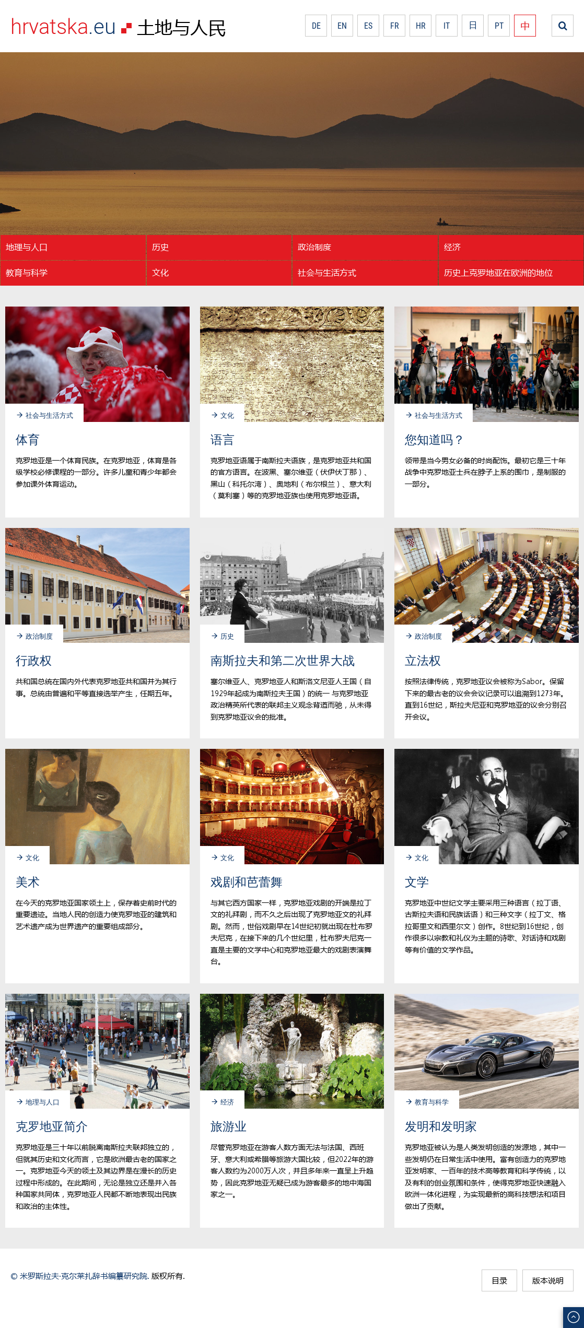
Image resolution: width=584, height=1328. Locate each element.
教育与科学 (27, 272)
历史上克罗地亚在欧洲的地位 (498, 272)
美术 (28, 882)
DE (316, 25)
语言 (223, 439)
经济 (452, 246)
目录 (499, 1280)
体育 (28, 439)
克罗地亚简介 (52, 1126)
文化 (160, 272)
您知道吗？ (435, 439)
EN (342, 25)
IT (446, 25)
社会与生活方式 (327, 272)
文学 (417, 882)
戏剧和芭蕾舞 (247, 882)
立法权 (423, 660)
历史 (160, 246)
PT (499, 25)
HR (421, 25)
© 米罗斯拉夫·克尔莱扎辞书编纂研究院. (79, 1276)
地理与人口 (27, 246)
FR (394, 25)
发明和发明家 (441, 1126)
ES (368, 25)
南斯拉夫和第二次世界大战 (283, 660)
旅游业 (229, 1126)
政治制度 (314, 246)
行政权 (34, 660)
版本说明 (548, 1280)
